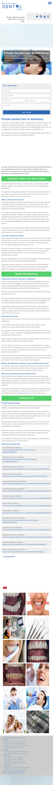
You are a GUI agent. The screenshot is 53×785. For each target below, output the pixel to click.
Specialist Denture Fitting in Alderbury (15, 763)
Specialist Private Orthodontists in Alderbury (17, 767)
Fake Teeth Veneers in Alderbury (14, 757)
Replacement (7, 755)
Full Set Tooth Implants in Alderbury (15, 743)
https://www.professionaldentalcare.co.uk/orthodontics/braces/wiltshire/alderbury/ (26, 530)
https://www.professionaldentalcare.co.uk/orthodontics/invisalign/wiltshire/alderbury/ (27, 537)
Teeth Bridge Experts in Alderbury (14, 761)
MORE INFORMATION (26, 274)
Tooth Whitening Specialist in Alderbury (16, 753)
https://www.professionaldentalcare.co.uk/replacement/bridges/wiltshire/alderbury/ (27, 513)
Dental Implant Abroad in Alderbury (13, 773)
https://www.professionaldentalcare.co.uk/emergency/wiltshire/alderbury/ (24, 544)
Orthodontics (6, 765)
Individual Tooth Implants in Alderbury (15, 741)
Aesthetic (5, 749)
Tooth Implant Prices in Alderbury (14, 747)
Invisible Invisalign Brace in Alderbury (15, 769)
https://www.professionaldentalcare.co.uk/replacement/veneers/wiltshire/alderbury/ (27, 498)
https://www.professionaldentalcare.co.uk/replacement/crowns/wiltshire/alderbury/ (27, 505)
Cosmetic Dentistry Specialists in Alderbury (17, 751)
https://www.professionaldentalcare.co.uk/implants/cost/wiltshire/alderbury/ (25, 476)
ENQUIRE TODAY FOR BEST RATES (26, 178)
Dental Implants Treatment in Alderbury (16, 745)
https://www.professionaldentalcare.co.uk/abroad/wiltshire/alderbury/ (23, 552)
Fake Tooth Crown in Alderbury (13, 759)
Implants (5, 740)
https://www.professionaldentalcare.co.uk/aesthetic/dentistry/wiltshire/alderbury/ (26, 483)
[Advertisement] (18, 36)
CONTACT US (26, 398)
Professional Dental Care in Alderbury (14, 738)
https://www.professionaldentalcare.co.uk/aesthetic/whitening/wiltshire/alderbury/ (26, 491)
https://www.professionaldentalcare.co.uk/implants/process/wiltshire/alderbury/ (26, 469)
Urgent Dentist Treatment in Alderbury (14, 771)
